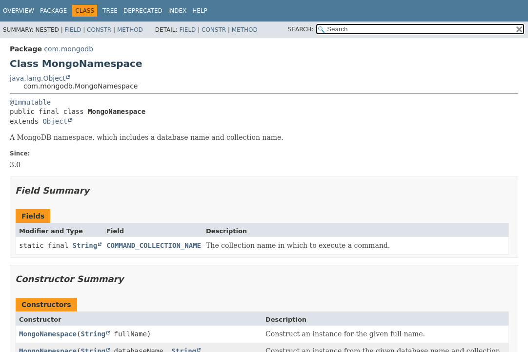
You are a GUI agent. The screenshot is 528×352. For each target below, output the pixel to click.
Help (199, 10)
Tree (110, 10)
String (85, 245)
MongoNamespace (48, 334)
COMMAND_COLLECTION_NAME (153, 245)
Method (130, 29)
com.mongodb (68, 49)
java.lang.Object (37, 78)
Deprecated (142, 10)
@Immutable (30, 102)
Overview (18, 10)
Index (177, 10)
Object (54, 121)
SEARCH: (301, 29)
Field (72, 29)
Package (53, 10)
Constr (99, 29)
